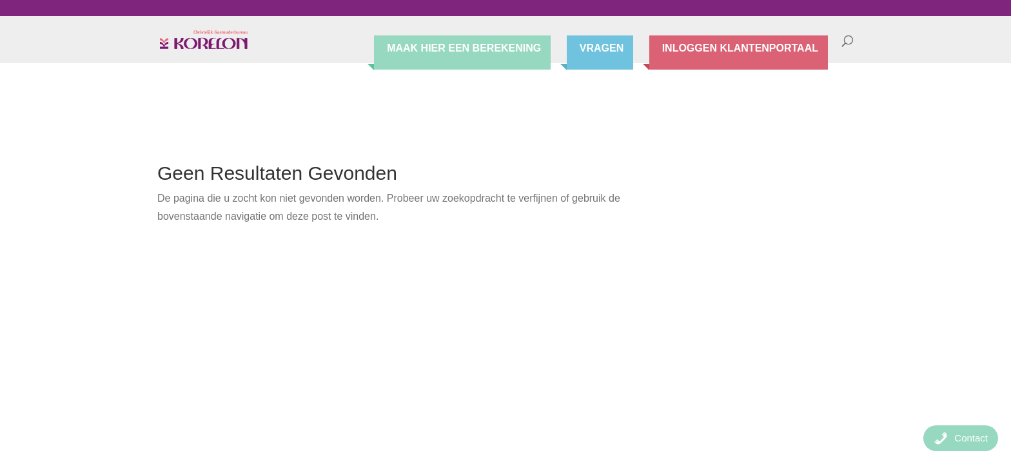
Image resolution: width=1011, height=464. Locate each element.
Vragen (601, 48)
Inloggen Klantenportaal (740, 48)
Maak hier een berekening (464, 48)
